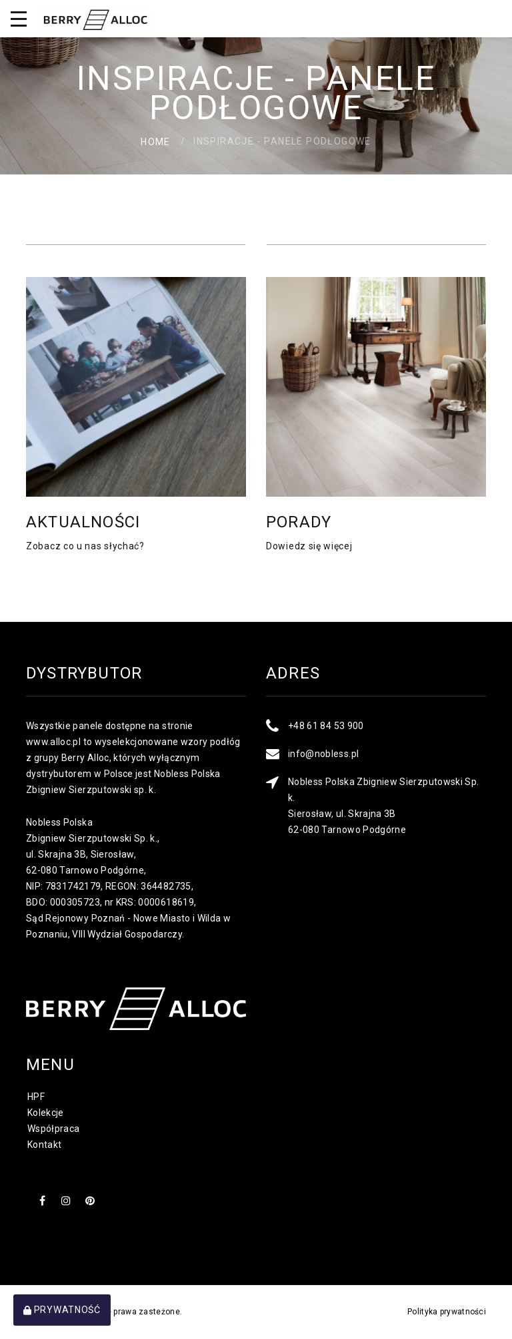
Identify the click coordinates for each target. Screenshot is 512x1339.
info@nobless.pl (323, 753)
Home (156, 141)
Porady (298, 522)
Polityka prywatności (446, 1311)
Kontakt (44, 1144)
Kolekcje (45, 1112)
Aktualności (83, 522)
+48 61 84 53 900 (326, 725)
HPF (36, 1096)
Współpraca (53, 1128)
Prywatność (62, 1309)
